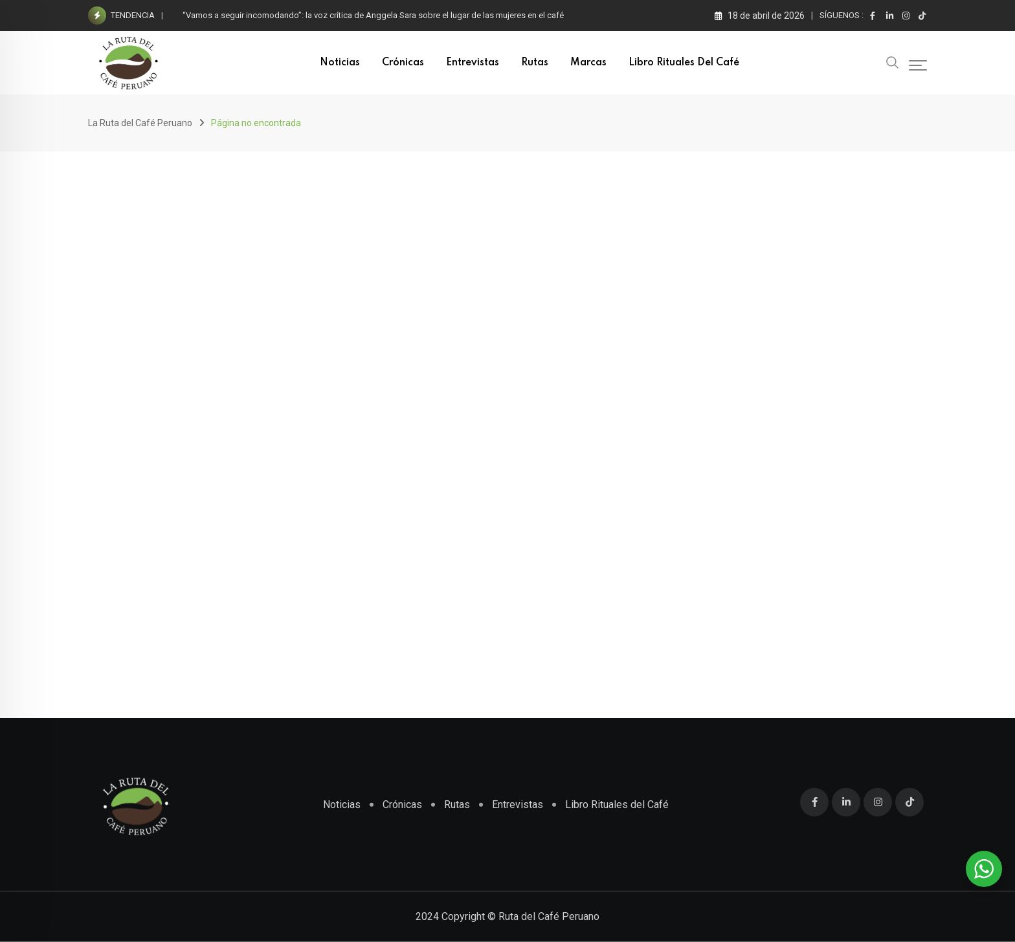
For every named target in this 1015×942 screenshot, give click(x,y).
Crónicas (403, 63)
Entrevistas (472, 63)
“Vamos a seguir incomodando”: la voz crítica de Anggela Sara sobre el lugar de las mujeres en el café (373, 15)
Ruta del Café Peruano (548, 916)
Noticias (340, 63)
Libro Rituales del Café (684, 63)
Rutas (534, 63)
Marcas (588, 63)
